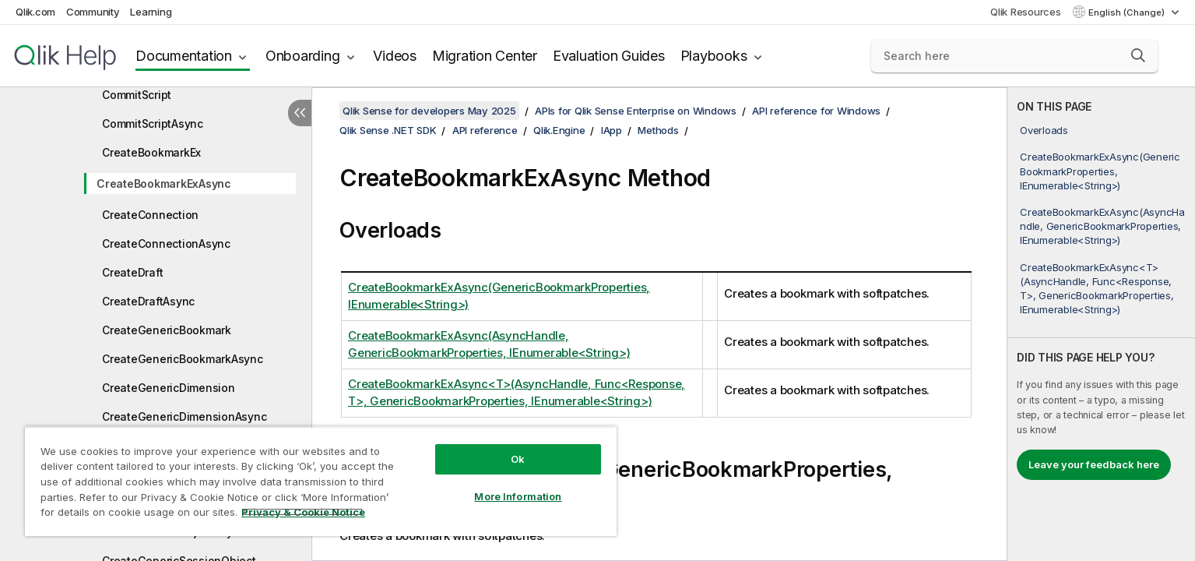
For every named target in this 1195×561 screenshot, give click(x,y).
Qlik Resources (1025, 11)
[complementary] (1101, 324)
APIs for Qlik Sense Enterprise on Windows (635, 110)
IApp (611, 130)
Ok (518, 459)
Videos (394, 56)
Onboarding (302, 56)
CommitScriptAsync (152, 123)
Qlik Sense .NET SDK (387, 130)
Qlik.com (35, 11)
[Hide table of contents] (299, 113)
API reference (485, 130)
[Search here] (1014, 56)
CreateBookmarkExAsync (164, 183)
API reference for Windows (816, 110)
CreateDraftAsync (148, 301)
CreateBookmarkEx (151, 152)
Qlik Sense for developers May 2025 (429, 110)
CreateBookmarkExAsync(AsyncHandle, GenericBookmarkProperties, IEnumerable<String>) (1102, 226)
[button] (1138, 55)
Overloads (1044, 130)
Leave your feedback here (1093, 464)
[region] (321, 481)
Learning (150, 11)
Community (93, 11)
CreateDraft (132, 272)
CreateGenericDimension (168, 387)
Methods (658, 130)
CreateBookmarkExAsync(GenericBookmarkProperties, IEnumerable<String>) (1100, 170)
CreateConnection (150, 214)
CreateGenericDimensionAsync (184, 416)
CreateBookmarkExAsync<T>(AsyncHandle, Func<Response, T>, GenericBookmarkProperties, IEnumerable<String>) (1097, 288)
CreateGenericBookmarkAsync (182, 358)
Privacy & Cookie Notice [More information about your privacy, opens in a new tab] (303, 512)
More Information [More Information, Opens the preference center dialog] (517, 496)
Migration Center (484, 56)
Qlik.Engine (559, 130)
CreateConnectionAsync (166, 243)
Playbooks (713, 56)
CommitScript (136, 94)
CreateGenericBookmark (166, 330)
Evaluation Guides (609, 56)
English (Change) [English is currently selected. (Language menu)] (1127, 12)
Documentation (183, 56)
